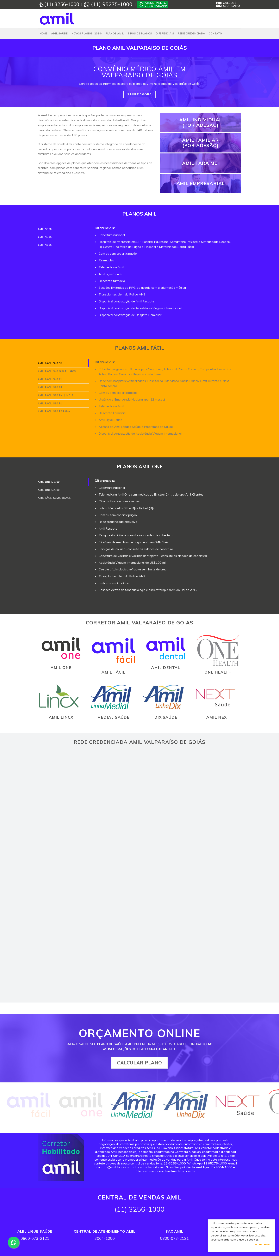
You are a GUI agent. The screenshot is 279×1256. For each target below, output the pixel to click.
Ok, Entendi (262, 1244)
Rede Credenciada (191, 33)
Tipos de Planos (139, 33)
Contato (215, 33)
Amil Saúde (59, 33)
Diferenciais (165, 33)
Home (43, 33)
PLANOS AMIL (115, 33)
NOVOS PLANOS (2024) (86, 33)
